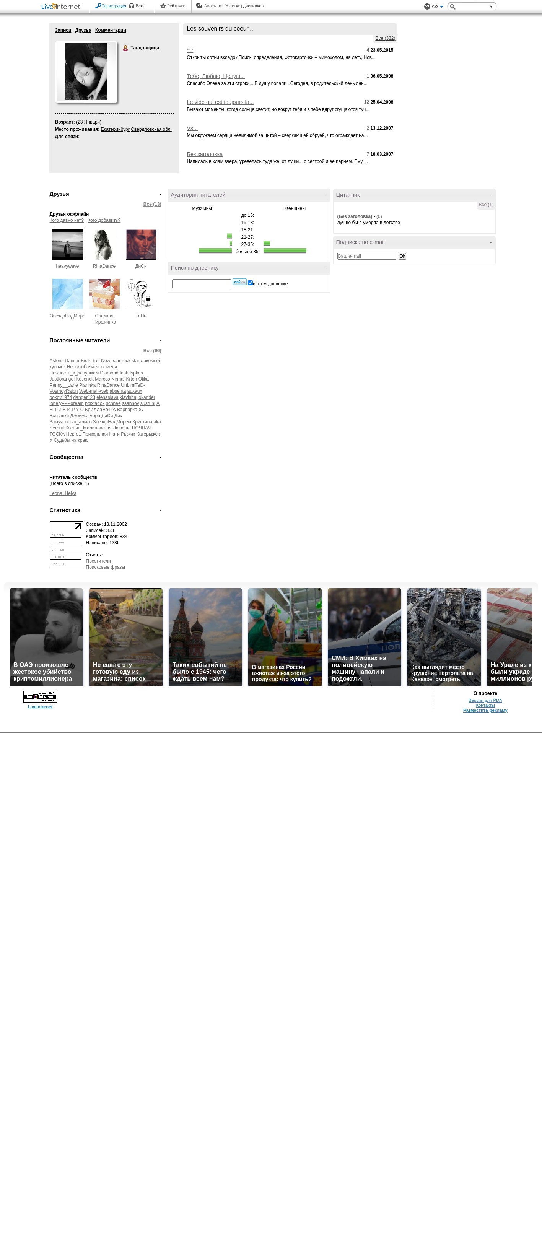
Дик (118, 415)
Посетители (98, 561)
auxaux (134, 391)
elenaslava (107, 397)
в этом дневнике (270, 283)
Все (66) (152, 350)
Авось (210, 5)
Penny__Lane (64, 385)
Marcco (102, 379)
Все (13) (152, 204)
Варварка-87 (130, 409)
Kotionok (85, 379)
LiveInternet (62, 7)
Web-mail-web (93, 391)
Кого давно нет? (67, 220)
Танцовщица (126, 48)
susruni (147, 403)
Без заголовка (205, 154)
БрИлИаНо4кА (100, 409)
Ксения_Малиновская (88, 428)
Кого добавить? (104, 220)
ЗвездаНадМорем (69, 316)
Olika (143, 379)
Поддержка (427, 6)
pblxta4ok (94, 403)
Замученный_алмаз (71, 422)
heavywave (67, 266)
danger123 (84, 397)
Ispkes (136, 373)
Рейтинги (176, 5)
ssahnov (130, 403)
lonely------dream (67, 403)
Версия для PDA (485, 700)
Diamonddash (114, 373)
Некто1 (73, 434)
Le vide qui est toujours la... (220, 102)
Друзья (83, 30)
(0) (379, 216)
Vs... (192, 128)
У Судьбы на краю (69, 440)
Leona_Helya (63, 493)
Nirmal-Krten (124, 379)
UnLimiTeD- (133, 385)
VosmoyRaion (64, 391)
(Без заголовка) (355, 216)
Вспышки (59, 415)
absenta (118, 391)
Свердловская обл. (151, 129)
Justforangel (62, 379)
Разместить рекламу (485, 710)
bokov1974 (61, 397)
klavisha (128, 397)
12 (366, 102)
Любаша (121, 428)
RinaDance (104, 266)
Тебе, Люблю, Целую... (216, 76)
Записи (63, 30)
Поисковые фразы (105, 567)
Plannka (87, 385)
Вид (437, 8)
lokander (146, 397)
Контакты (485, 705)
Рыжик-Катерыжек (140, 434)
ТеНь (140, 316)
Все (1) (486, 204)
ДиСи (140, 266)
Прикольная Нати (100, 434)
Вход (140, 5)
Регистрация (114, 5)
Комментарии (110, 30)
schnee (113, 403)
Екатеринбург (115, 129)
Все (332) (385, 38)
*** (190, 50)
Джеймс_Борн (85, 415)
